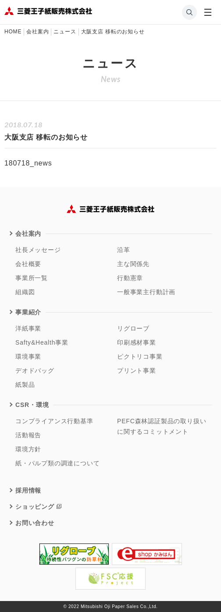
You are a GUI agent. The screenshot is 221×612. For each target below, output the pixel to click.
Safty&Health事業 (41, 342)
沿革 (123, 249)
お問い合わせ (34, 522)
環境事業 (28, 356)
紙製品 (25, 384)
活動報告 (28, 435)
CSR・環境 (32, 404)
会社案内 (28, 233)
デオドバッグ (34, 370)
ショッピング (34, 506)
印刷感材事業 (136, 342)
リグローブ (133, 328)
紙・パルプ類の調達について (57, 463)
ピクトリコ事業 (140, 356)
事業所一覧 (31, 277)
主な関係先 (133, 263)
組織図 (25, 291)
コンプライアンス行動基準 (54, 421)
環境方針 (28, 449)
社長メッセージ (38, 249)
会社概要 (28, 263)
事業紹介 (28, 312)
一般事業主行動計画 (146, 291)
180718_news (28, 163)
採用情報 (28, 490)
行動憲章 (130, 277)
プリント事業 (136, 370)
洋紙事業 (28, 328)
